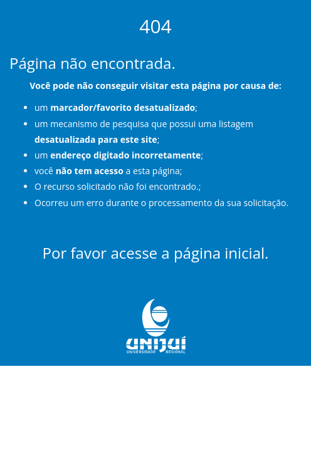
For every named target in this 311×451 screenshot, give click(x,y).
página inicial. (221, 252)
